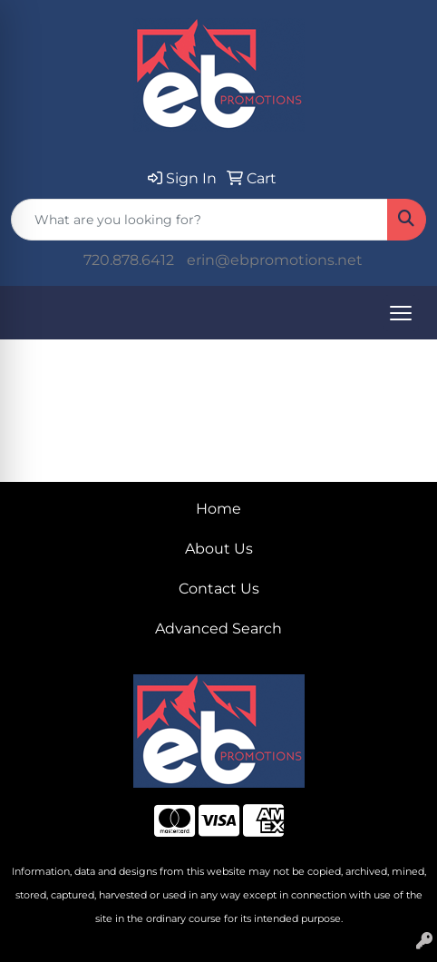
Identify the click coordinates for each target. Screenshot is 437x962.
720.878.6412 (128, 260)
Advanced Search (218, 628)
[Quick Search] (199, 219)
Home (218, 508)
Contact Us (219, 588)
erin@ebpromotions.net (275, 260)
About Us (219, 548)
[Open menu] (401, 313)
